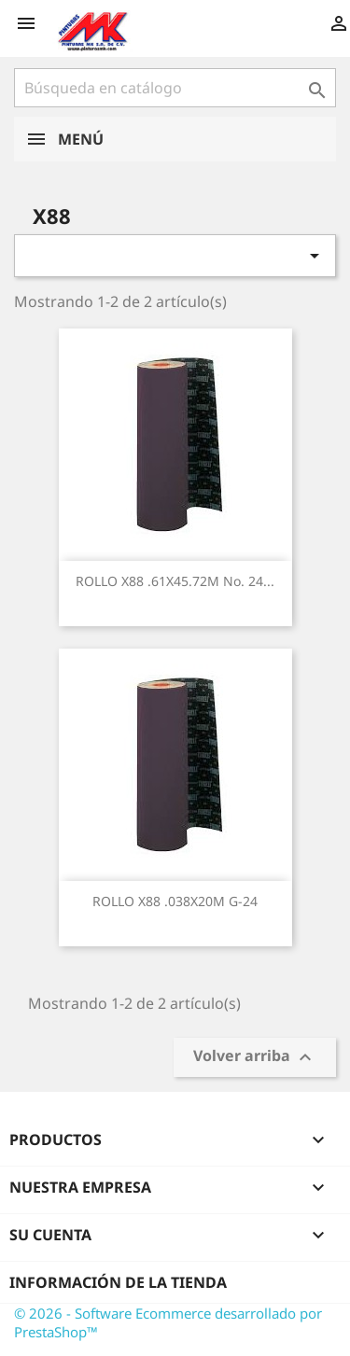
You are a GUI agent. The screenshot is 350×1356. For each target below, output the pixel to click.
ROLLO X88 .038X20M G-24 (175, 901)
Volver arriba (254, 1057)
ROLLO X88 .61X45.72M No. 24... (175, 581)
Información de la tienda (118, 1282)
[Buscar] (175, 87)
